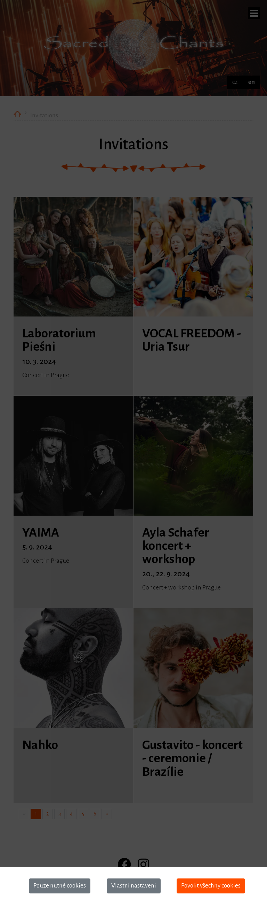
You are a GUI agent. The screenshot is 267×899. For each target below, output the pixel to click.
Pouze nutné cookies (59, 885)
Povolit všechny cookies (211, 885)
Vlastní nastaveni (133, 885)
